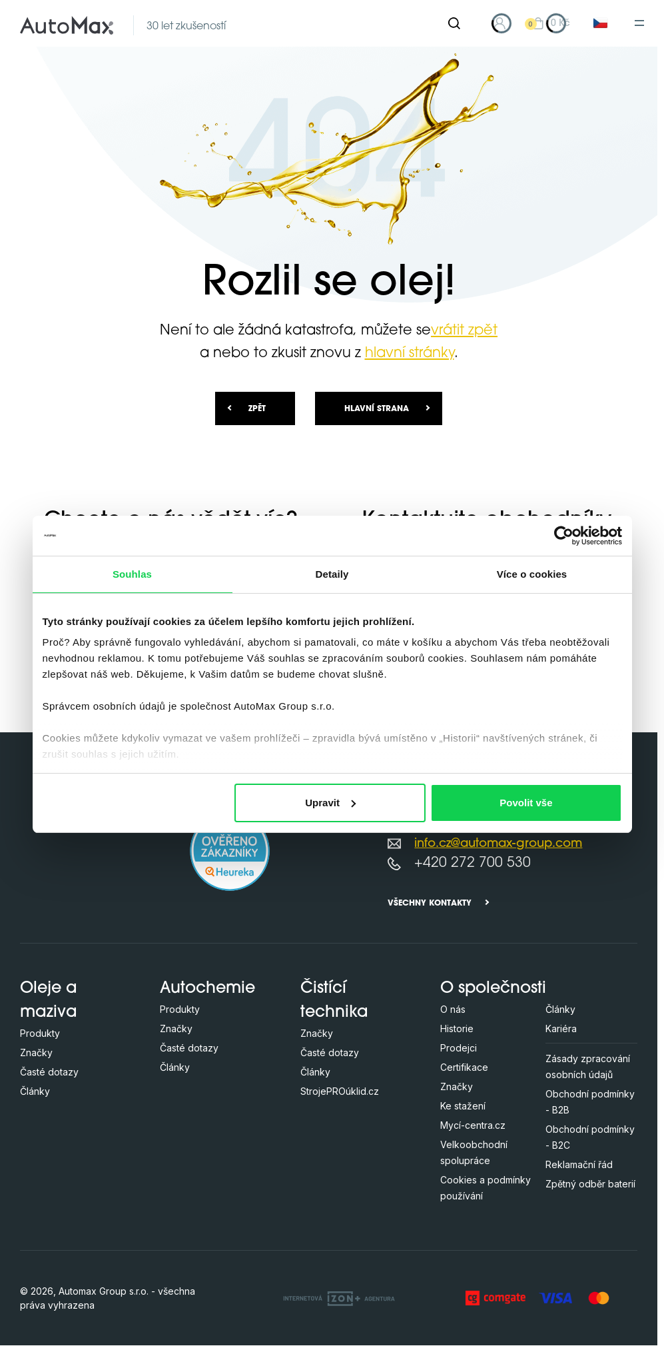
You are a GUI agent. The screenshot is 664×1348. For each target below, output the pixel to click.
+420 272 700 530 (472, 863)
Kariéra (561, 1028)
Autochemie (207, 989)
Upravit (330, 802)
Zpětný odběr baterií (590, 1183)
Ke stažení (463, 1105)
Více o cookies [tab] (532, 574)
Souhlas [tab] (132, 574)
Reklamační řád (579, 1164)
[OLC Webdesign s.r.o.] (339, 1298)
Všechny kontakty (430, 904)
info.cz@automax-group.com (498, 844)
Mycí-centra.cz (472, 1125)
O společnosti (493, 989)
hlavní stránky (409, 353)
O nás (453, 1009)
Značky (36, 1052)
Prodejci (458, 1047)
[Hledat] (454, 23)
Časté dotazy (49, 1071)
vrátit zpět (464, 331)
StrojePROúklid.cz (339, 1091)
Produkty (40, 1033)
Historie (457, 1028)
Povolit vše (525, 802)
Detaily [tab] (332, 574)
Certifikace (464, 1067)
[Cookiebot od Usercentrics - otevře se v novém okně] (563, 536)
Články (35, 1091)
